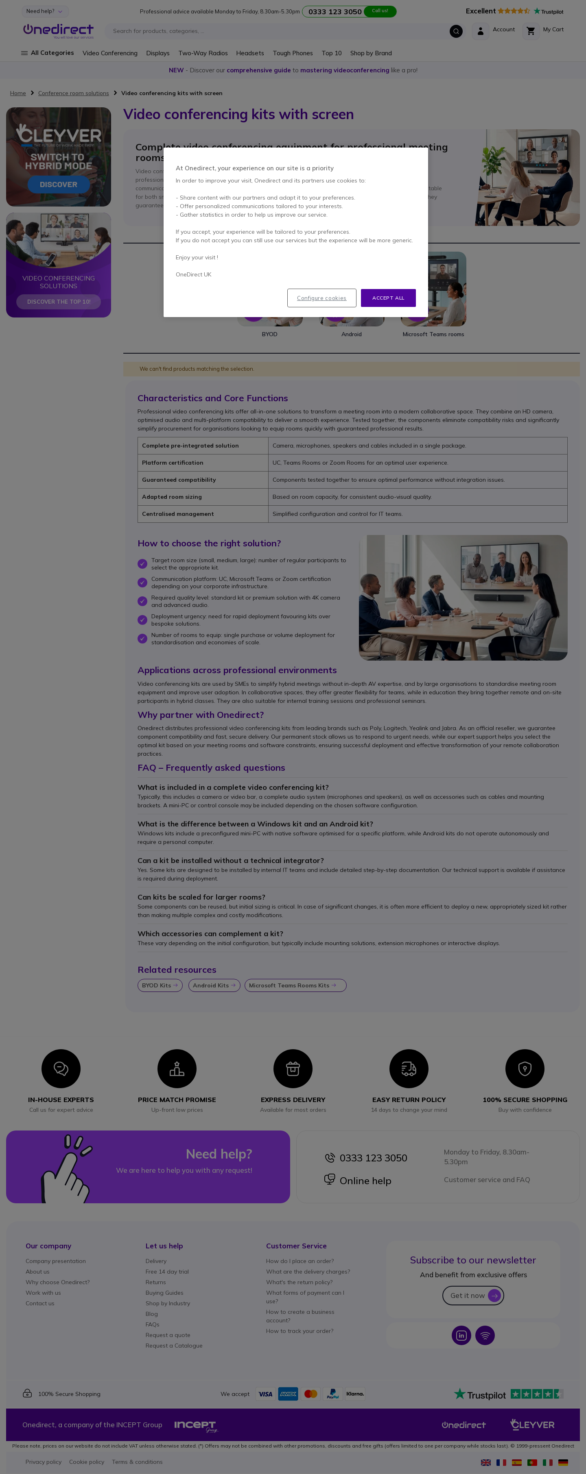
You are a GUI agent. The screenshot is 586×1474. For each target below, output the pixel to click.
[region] (296, 232)
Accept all (388, 298)
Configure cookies (322, 298)
